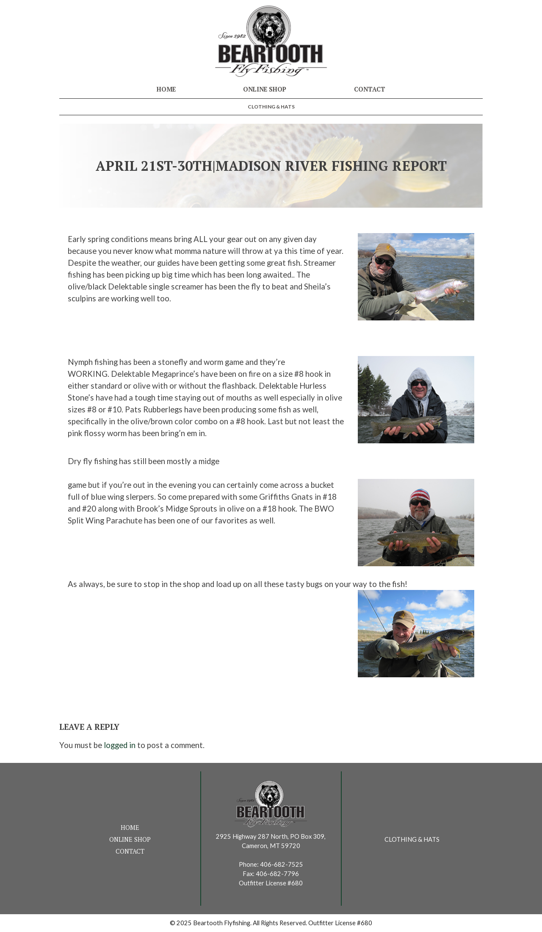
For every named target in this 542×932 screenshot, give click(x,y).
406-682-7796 (277, 873)
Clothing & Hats (271, 106)
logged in (120, 745)
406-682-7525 (281, 864)
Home (166, 89)
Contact (369, 89)
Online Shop (264, 89)
